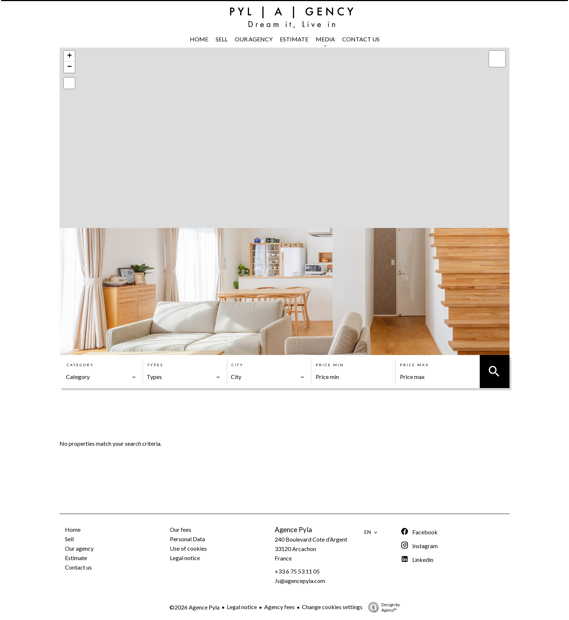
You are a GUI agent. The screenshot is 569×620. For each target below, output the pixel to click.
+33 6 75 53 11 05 (297, 571)
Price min (330, 365)
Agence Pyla (293, 530)
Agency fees (279, 606)
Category (80, 365)
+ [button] (69, 56)
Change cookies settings (332, 606)
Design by (382, 607)
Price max (414, 365)
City (237, 365)
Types (155, 365)
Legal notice (242, 606)
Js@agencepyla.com (300, 580)
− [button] (69, 67)
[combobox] (101, 377)
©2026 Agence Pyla (194, 607)
